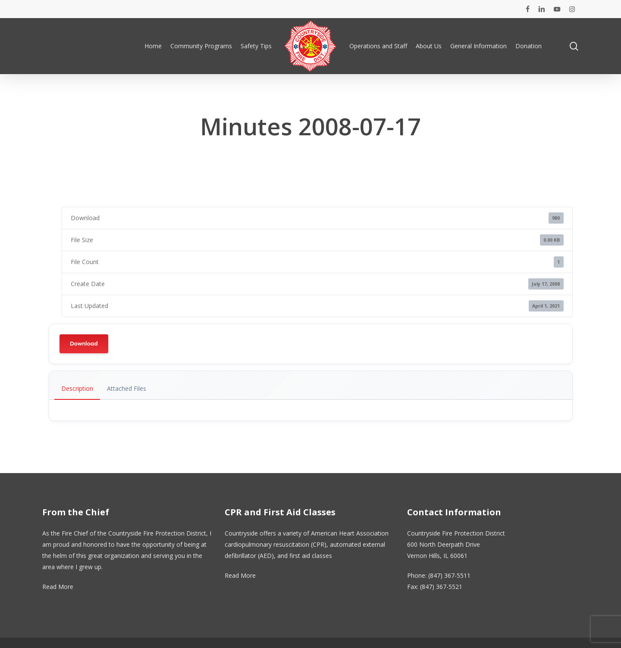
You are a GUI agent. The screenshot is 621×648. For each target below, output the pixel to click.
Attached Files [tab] (126, 388)
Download (84, 343)
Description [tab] (77, 388)
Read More (57, 587)
